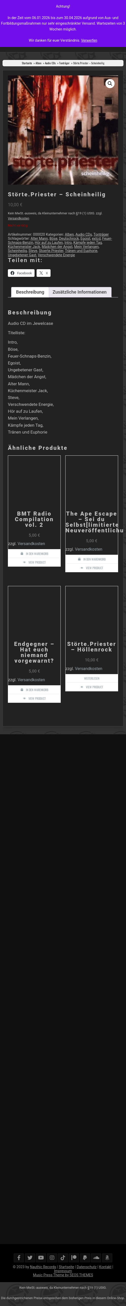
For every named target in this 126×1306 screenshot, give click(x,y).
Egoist (85, 238)
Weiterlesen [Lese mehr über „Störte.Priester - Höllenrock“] (91, 678)
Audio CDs (50, 63)
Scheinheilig (17, 251)
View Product (37, 562)
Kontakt (105, 1267)
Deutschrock (69, 238)
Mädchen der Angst (57, 247)
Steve (32, 251)
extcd (96, 238)
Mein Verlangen (86, 247)
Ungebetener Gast (22, 255)
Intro (68, 243)
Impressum (63, 1271)
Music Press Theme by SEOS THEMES (63, 1275)
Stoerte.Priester (51, 251)
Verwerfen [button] (89, 40)
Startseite (27, 63)
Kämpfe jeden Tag (87, 243)
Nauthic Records (43, 1267)
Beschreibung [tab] (30, 292)
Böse (53, 238)
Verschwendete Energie (56, 255)
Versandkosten (18, 218)
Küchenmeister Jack (24, 247)
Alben (38, 63)
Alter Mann (39, 238)
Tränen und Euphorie (81, 251)
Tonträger (64, 63)
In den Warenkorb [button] (37, 553)
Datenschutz (87, 1267)
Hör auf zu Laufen (49, 243)
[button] (110, 83)
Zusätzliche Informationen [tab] (80, 292)
